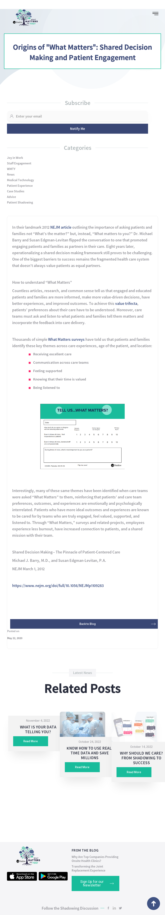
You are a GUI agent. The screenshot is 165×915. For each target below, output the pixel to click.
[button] (155, 13)
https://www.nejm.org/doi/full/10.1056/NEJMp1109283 (58, 585)
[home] (24, 16)
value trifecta (126, 303)
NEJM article (60, 227)
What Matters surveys (66, 339)
